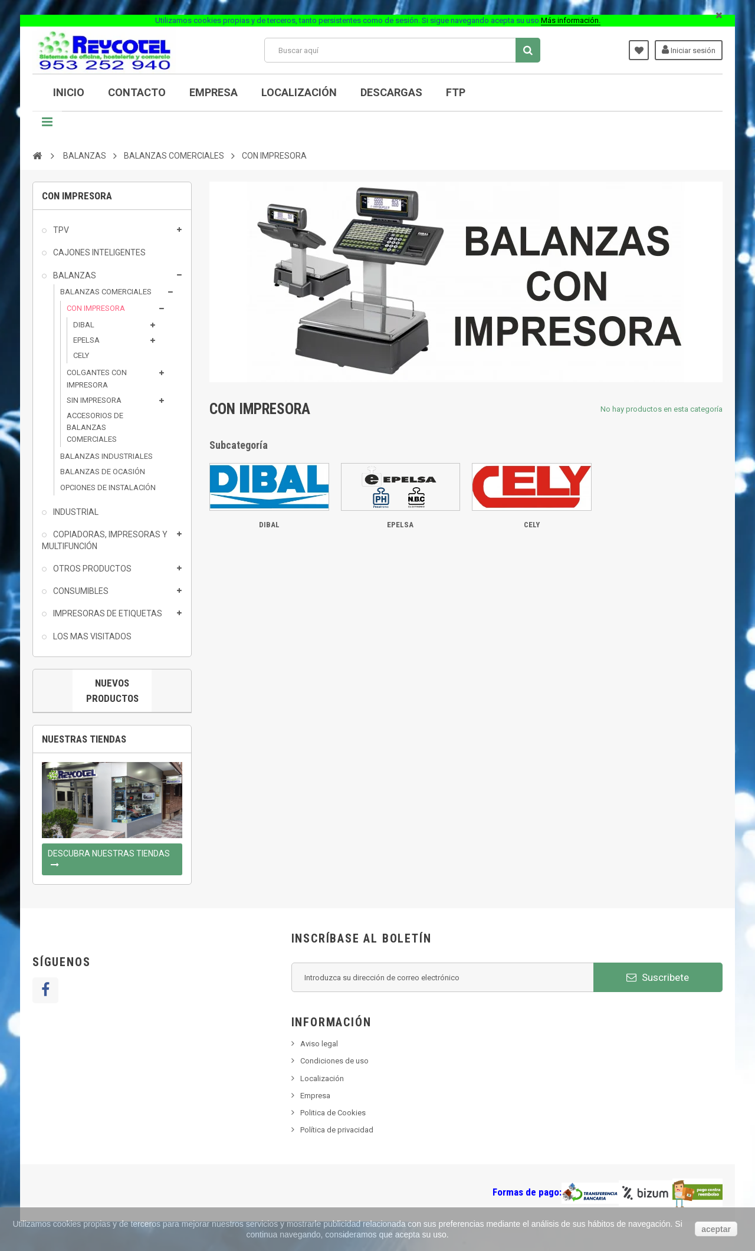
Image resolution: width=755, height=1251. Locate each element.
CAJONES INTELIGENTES (98, 252)
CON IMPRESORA (96, 308)
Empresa (213, 92)
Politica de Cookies (333, 1112)
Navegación (47, 126)
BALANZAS (73, 275)
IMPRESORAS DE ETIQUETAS (106, 613)
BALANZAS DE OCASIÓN (102, 471)
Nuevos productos (112, 690)
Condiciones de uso (334, 1060)
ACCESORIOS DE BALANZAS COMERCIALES (95, 427)
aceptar (716, 1229)
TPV (60, 230)
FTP (455, 92)
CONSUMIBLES (80, 591)
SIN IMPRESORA (94, 400)
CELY (81, 355)
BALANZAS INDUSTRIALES (106, 456)
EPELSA (86, 340)
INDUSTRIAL (75, 512)
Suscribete (657, 977)
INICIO (68, 92)
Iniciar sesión (688, 49)
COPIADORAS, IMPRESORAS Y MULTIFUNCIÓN (105, 540)
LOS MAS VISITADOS (91, 636)
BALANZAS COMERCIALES (106, 291)
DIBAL (83, 324)
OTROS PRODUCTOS (91, 568)
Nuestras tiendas (84, 739)
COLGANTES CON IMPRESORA (97, 378)
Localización (299, 92)
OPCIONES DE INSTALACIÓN (108, 487)
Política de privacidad (336, 1129)
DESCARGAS (391, 92)
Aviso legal (319, 1043)
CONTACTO (137, 92)
